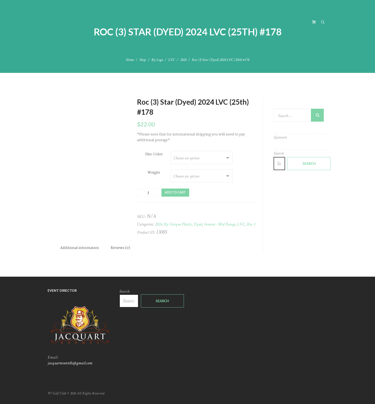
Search (279, 153)
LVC (171, 59)
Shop (142, 59)
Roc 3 (251, 224)
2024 (183, 59)
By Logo (157, 59)
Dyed (198, 224)
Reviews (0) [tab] (120, 248)
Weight (154, 173)
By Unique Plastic (178, 224)
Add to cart (175, 192)
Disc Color (154, 154)
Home (130, 59)
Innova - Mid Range (220, 224)
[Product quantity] (148, 193)
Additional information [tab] (79, 248)
